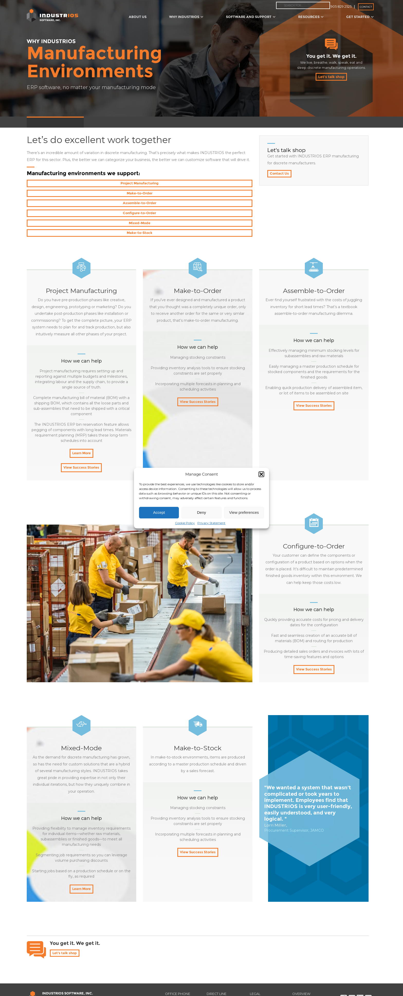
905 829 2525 (341, 6)
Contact (366, 6)
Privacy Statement (211, 523)
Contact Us (280, 174)
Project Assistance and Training (149, 122)
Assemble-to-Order (216, 183)
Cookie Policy (185, 523)
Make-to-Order (139, 183)
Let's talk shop (331, 76)
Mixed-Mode (139, 194)
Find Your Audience (62, 986)
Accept (159, 512)
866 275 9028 (180, 961)
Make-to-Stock (216, 194)
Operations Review (200, 122)
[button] (261, 474)
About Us (137, 17)
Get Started (360, 17)
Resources (311, 17)
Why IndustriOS (186, 17)
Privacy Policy (266, 961)
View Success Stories (81, 429)
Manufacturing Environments (55, 122)
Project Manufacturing (63, 183)
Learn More (81, 414)
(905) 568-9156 (223, 961)
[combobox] (303, 5)
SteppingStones (101, 122)
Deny (201, 512)
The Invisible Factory (241, 122)
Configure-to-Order (63, 194)
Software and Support (251, 17)
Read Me (302, 961)
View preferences (244, 512)
